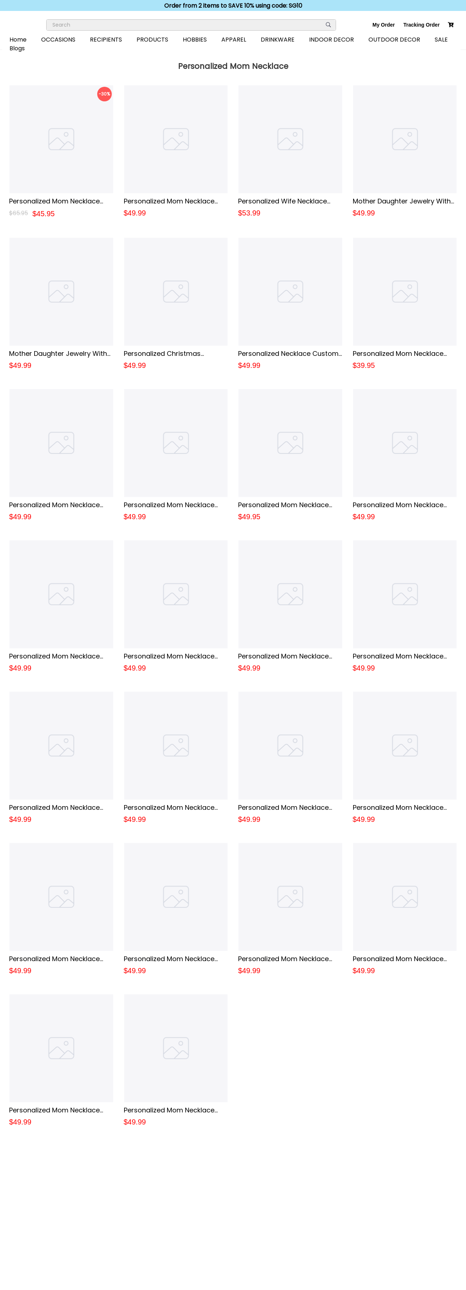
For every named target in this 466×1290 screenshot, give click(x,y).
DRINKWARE (278, 39)
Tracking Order (421, 25)
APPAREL (233, 39)
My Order (383, 25)
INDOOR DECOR (331, 39)
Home (18, 39)
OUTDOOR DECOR (394, 39)
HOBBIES (195, 39)
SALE (441, 39)
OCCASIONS (58, 39)
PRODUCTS (152, 39)
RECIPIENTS (106, 39)
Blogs (17, 48)
